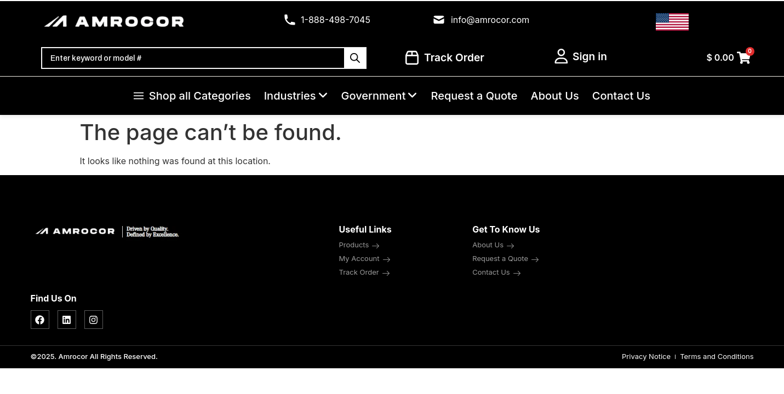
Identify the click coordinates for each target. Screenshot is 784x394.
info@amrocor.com (490, 19)
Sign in (590, 56)
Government (379, 95)
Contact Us (621, 95)
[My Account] (561, 56)
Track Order (444, 58)
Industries (296, 95)
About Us (554, 95)
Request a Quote (474, 95)
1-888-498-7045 (335, 19)
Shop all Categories (192, 95)
